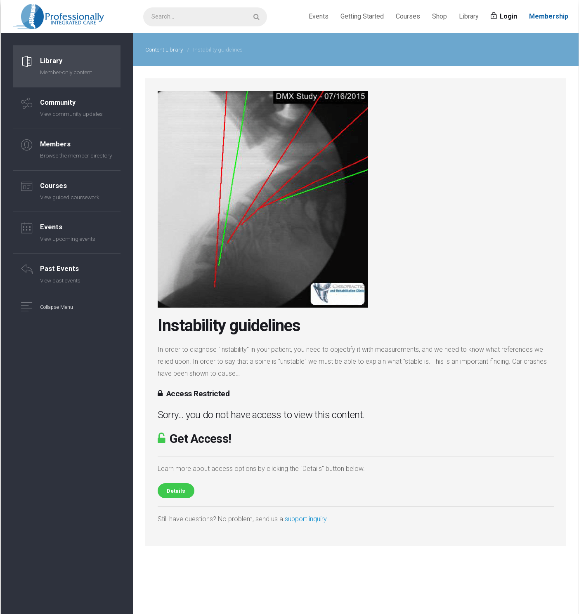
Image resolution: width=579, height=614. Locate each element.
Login (504, 16)
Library (469, 16)
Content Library (164, 49)
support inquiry (305, 519)
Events (318, 16)
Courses (408, 16)
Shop (439, 16)
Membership (548, 16)
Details (176, 490)
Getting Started (362, 16)
